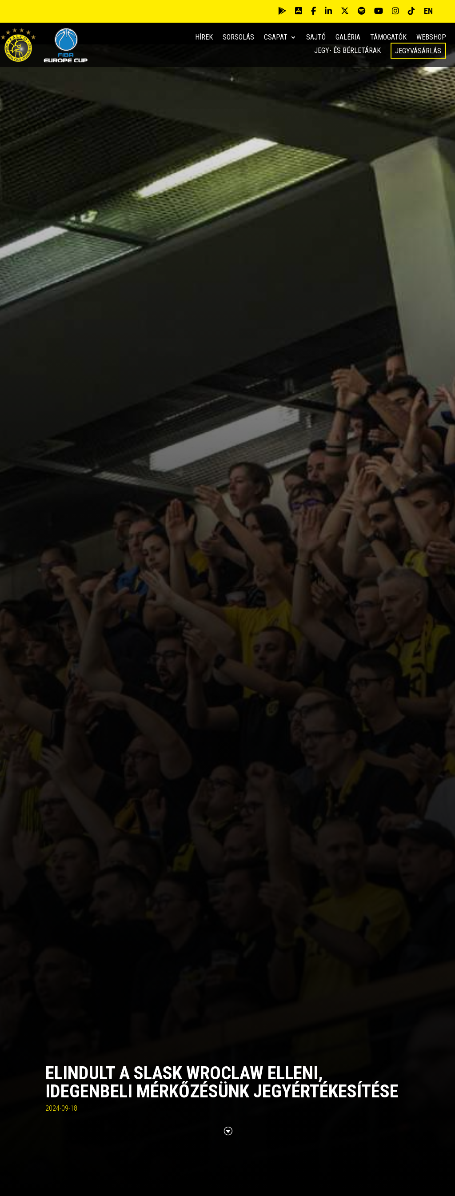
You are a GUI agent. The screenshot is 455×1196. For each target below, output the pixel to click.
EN (428, 11)
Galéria (347, 37)
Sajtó (316, 37)
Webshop (431, 37)
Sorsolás (238, 37)
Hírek (204, 37)
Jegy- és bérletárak (347, 51)
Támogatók (388, 37)
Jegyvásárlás (418, 51)
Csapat (275, 37)
